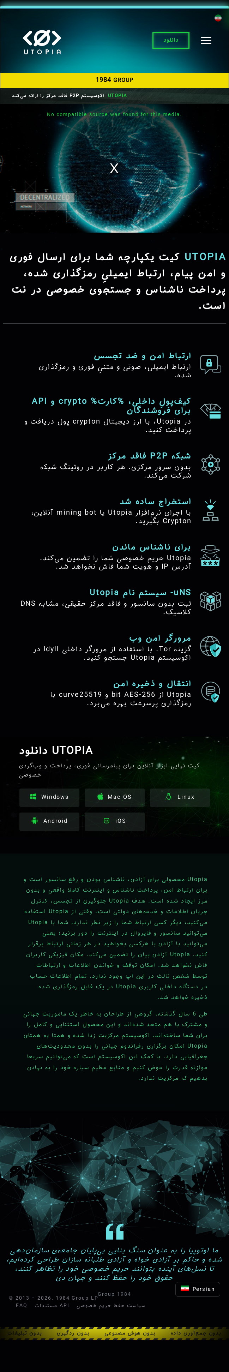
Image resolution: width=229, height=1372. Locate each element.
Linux (180, 797)
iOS (114, 821)
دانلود (171, 40)
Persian (198, 1290)
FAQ (22, 1306)
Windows (49, 797)
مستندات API (52, 1306)
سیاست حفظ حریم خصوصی (111, 1306)
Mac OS (114, 797)
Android (49, 821)
